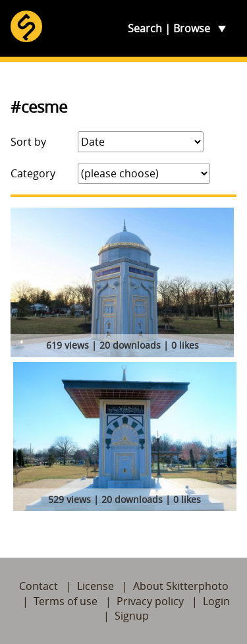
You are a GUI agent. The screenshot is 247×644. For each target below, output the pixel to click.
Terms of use (65, 601)
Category (33, 173)
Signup (132, 615)
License (95, 586)
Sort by (28, 141)
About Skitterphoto (181, 586)
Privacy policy (150, 601)
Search (145, 28)
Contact (38, 586)
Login (216, 601)
